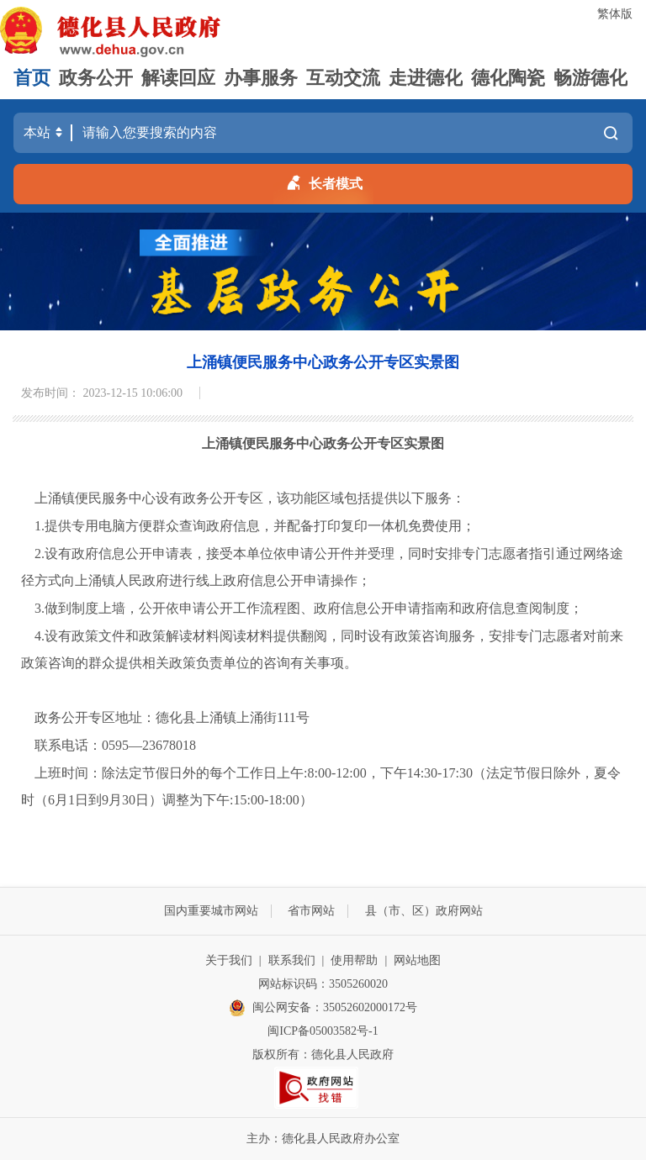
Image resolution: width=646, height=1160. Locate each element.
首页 (31, 77)
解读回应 (178, 77)
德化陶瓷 (508, 77)
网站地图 (417, 960)
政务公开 (96, 77)
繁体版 (615, 14)
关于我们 (228, 960)
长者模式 (323, 181)
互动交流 (343, 77)
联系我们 (291, 960)
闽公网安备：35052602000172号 (323, 1008)
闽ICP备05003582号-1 (322, 1031)
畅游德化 (590, 77)
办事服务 (261, 77)
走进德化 (426, 77)
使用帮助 (354, 960)
